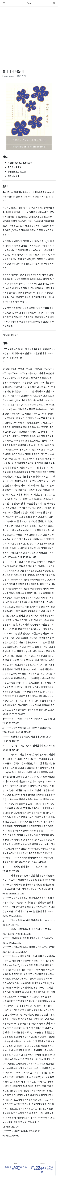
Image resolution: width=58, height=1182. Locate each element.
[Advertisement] (29, 35)
